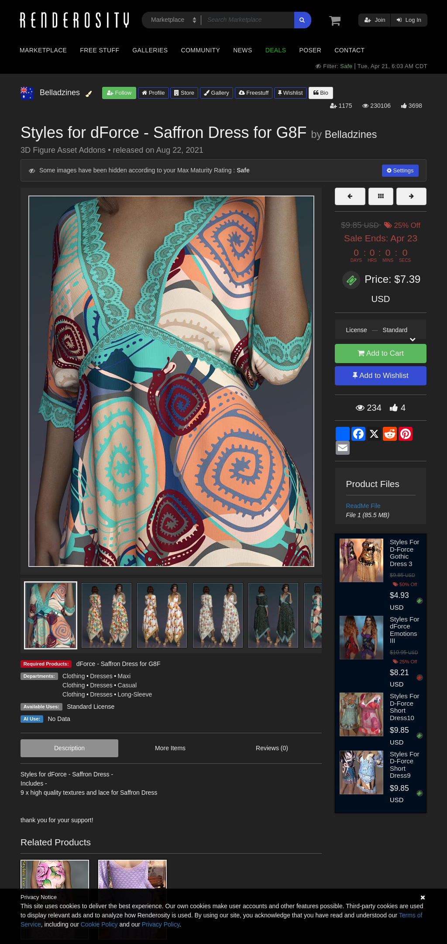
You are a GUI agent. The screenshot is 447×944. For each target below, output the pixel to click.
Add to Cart (381, 353)
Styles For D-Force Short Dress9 (404, 764)
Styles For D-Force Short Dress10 (404, 706)
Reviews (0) (272, 748)
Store (184, 92)
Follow (119, 92)
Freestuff (254, 92)
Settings (400, 170)
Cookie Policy (99, 924)
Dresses (101, 676)
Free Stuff (99, 50)
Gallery (216, 92)
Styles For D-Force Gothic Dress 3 (404, 552)
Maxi (124, 676)
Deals (275, 50)
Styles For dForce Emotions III (404, 630)
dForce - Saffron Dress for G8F (118, 663)
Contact (349, 50)
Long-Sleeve (135, 694)
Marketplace (43, 50)
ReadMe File (363, 505)
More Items (170, 748)
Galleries (150, 50)
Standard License (90, 706)
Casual (127, 685)
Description (69, 748)
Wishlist (290, 92)
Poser (310, 50)
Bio (320, 92)
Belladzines (351, 134)
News (242, 50)
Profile (153, 92)
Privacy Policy (160, 924)
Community (200, 50)
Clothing (73, 676)
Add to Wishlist (380, 375)
